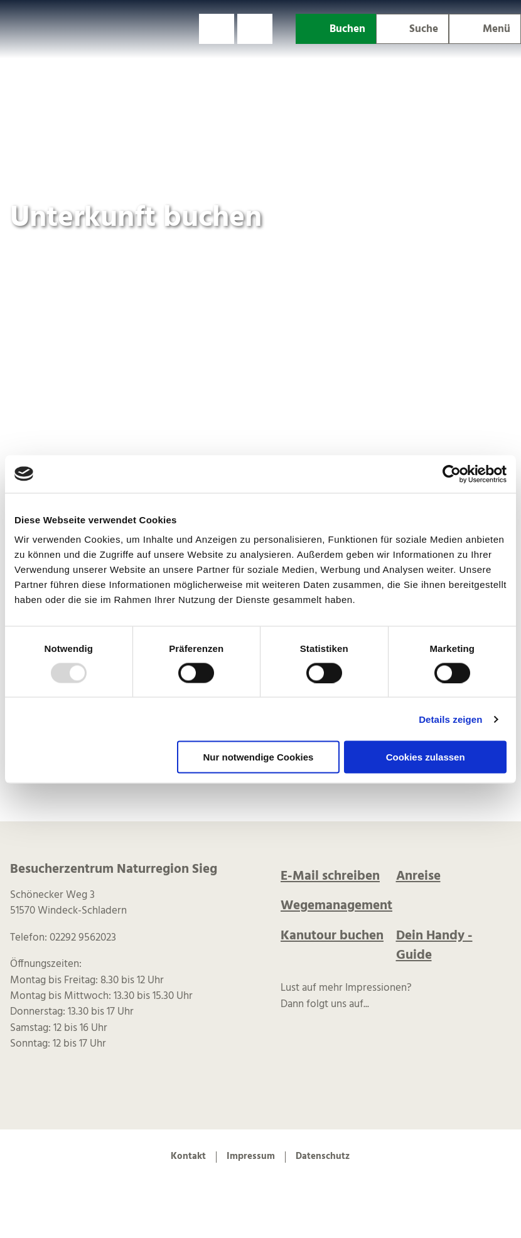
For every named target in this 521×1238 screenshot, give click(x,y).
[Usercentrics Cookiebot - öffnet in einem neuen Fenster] (452, 473)
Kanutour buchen (332, 936)
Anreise (418, 876)
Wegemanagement (336, 905)
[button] (216, 29)
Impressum (251, 1157)
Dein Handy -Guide (434, 946)
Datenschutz (323, 1157)
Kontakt (188, 1157)
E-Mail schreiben (330, 876)
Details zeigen (450, 718)
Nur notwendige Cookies (258, 757)
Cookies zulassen (425, 757)
